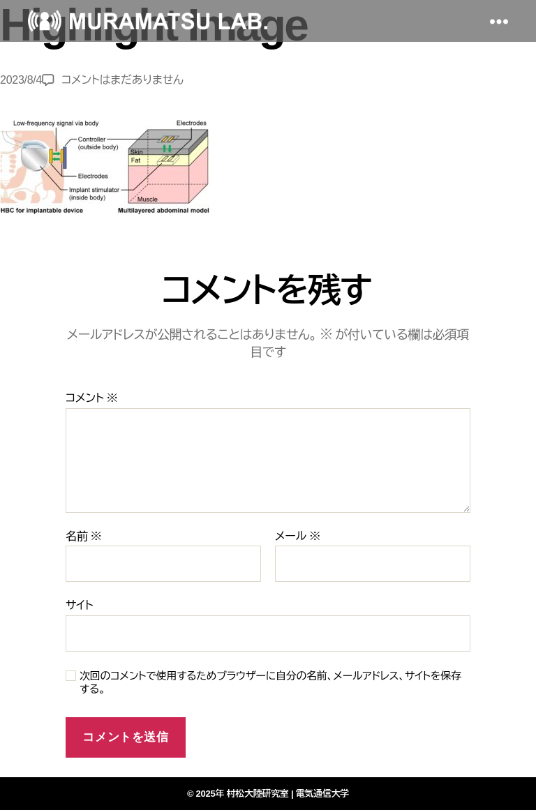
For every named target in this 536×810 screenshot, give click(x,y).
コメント (92, 398)
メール (297, 536)
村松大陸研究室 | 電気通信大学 (288, 793)
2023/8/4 (21, 80)
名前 (83, 536)
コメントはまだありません (122, 80)
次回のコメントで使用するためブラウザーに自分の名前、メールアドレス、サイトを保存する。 (270, 682)
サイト (79, 605)
